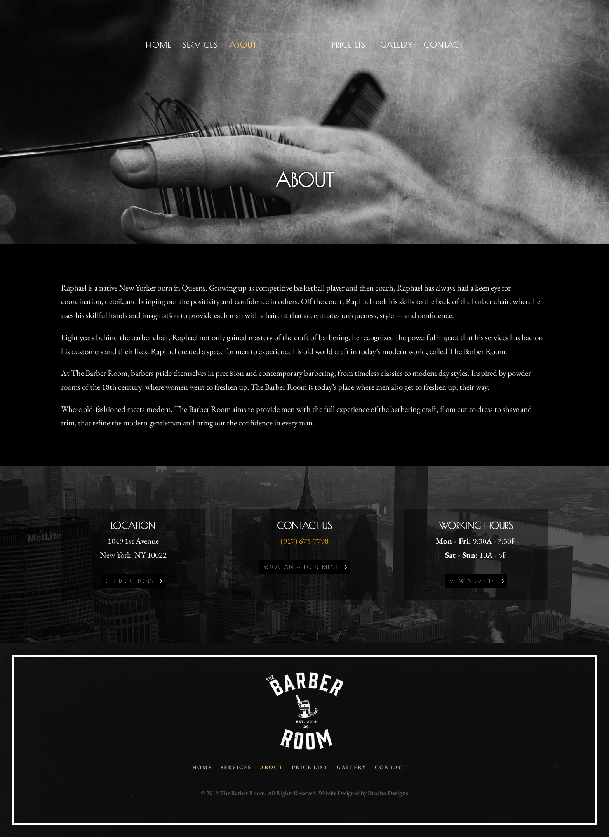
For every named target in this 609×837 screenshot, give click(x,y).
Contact (443, 45)
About (243, 45)
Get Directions (129, 581)
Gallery (396, 45)
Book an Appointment (301, 567)
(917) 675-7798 (304, 541)
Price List (350, 45)
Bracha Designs (388, 793)
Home (158, 45)
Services (200, 45)
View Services (472, 581)
